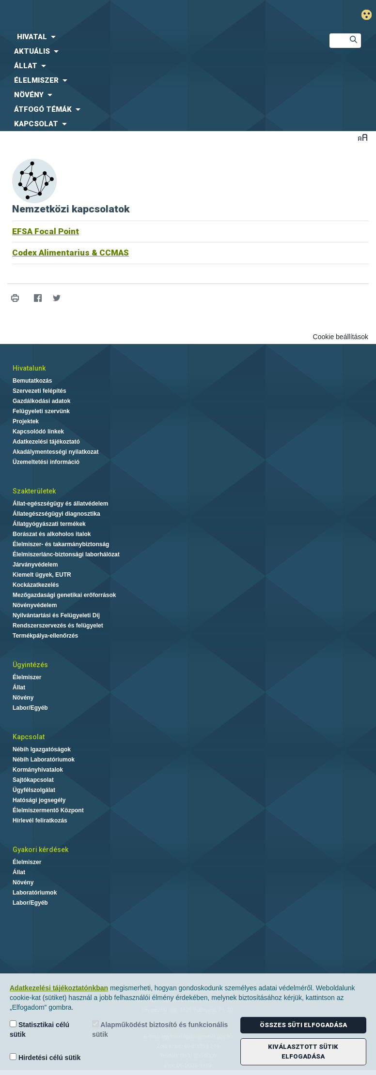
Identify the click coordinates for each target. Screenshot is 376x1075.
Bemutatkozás (32, 380)
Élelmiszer (27, 677)
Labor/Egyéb (30, 707)
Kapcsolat (29, 737)
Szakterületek (34, 491)
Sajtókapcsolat (33, 779)
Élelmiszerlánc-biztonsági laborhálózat (66, 554)
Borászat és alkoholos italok (52, 534)
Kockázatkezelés (36, 585)
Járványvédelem (35, 564)
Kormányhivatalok (38, 769)
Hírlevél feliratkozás (40, 820)
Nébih (125, 15)
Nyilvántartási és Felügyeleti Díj (56, 615)
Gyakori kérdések (40, 849)
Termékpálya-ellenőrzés (45, 635)
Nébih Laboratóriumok (44, 759)
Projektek (26, 421)
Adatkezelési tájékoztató (46, 441)
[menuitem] (156, 37)
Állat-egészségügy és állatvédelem (60, 503)
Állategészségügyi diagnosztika (56, 513)
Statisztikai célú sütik (39, 1029)
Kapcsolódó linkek (38, 431)
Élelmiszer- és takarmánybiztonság (61, 544)
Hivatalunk (29, 368)
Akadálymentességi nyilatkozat (55, 451)
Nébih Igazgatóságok (42, 749)
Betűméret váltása (363, 137)
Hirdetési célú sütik (45, 1057)
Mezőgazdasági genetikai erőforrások (64, 595)
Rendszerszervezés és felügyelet (58, 625)
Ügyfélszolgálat (34, 790)
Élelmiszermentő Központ (48, 810)
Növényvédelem (35, 605)
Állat (19, 687)
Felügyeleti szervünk (41, 411)
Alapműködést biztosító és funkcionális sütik (160, 1029)
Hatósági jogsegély (39, 800)
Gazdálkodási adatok (41, 401)
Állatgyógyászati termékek (49, 524)
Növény (23, 697)
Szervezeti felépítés (39, 391)
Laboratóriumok (35, 892)
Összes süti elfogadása (303, 1025)
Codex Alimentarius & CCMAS (70, 252)
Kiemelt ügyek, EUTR (42, 574)
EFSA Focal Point (45, 231)
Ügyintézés (30, 665)
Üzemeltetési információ (46, 462)
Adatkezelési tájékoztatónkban (59, 988)
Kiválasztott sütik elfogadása (303, 1051)
